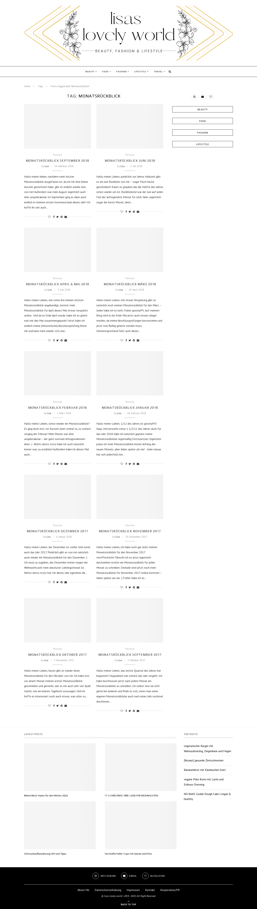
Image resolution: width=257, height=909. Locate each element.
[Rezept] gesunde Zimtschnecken (203, 760)
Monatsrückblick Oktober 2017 (57, 654)
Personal (57, 154)
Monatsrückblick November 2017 (130, 531)
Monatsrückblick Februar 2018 (57, 407)
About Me (83, 890)
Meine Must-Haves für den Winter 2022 (46, 795)
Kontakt (150, 890)
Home (27, 86)
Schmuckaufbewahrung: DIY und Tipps (45, 853)
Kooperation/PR (170, 890)
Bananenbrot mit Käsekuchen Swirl (205, 770)
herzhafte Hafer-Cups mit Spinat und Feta (128, 853)
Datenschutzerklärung (108, 890)
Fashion (121, 71)
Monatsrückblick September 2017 (130, 654)
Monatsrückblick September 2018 (57, 160)
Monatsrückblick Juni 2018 (130, 160)
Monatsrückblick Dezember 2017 (57, 531)
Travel (158, 71)
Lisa (47, 166)
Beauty (89, 71)
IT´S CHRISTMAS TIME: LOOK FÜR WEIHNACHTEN (131, 795)
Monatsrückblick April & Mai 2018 (57, 284)
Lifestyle (140, 71)
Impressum (133, 890)
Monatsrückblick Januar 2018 (130, 407)
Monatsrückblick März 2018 (130, 284)
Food (105, 71)
